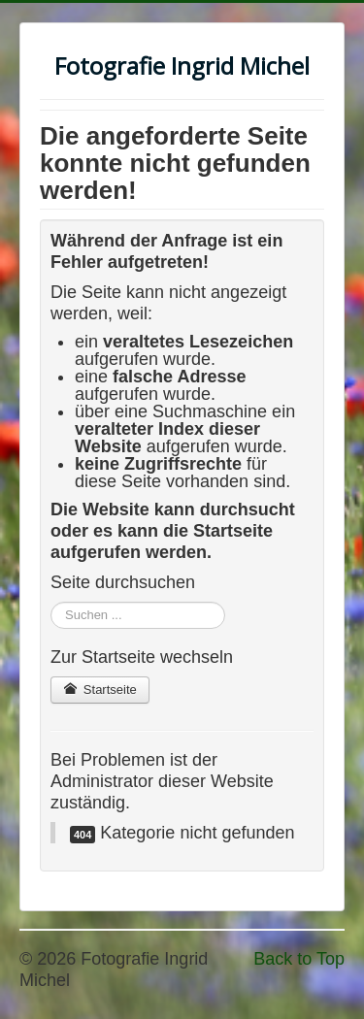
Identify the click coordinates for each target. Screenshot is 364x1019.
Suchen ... (50, 602)
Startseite (100, 689)
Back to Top (299, 959)
